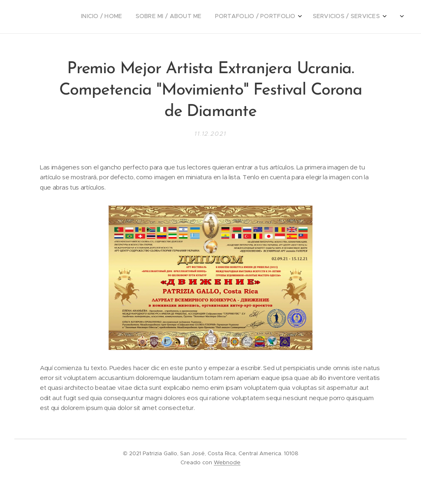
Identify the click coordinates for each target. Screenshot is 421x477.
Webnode (227, 462)
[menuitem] (321, 17)
